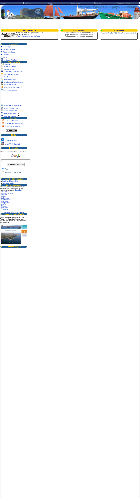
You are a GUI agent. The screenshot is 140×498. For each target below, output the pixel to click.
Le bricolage (7, 47)
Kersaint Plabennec (7, 193)
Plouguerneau (5, 203)
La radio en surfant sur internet (13, 82)
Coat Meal (4, 191)
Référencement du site (10, 74)
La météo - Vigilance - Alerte (12, 87)
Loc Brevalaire (6, 199)
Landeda (4, 195)
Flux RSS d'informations (12, 126)
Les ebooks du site (9, 113)
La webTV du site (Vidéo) (12, 144)
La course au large (9, 49)
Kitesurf (5, 57)
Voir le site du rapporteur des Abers (28, 36)
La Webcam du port (9, 85)
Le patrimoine (75, 3)
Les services (98, 3)
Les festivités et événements (12, 105)
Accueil (4, 3)
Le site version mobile (10, 111)
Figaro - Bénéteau (9, 52)
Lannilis (3, 196)
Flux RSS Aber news (11, 121)
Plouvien (4, 206)
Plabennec (4, 201)
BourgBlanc (19, 190)
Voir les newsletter (8, 183)
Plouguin (4, 204)
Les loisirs (28, 3)
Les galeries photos (124, 3)
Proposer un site (8, 69)
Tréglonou (4, 209)
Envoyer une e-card (9, 116)
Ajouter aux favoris (10, 66)
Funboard (6, 55)
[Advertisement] (9, 97)
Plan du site (7, 77)
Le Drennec (5, 198)
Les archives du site (9, 79)
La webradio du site (10, 140)
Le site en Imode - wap (11, 108)
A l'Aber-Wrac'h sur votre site (12, 72)
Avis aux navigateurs (10, 90)
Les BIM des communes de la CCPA (12, 212)
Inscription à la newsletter (10, 181)
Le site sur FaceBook (10, 60)
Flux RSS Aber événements (13, 123)
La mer (50, 3)
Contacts (7, 64)
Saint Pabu (4, 207)
